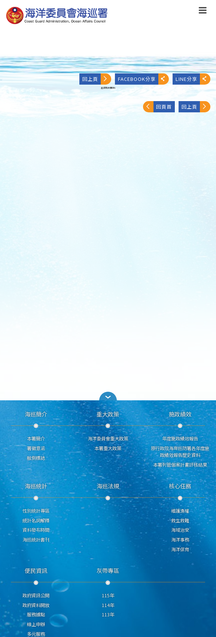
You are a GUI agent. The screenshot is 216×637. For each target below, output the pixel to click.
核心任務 (180, 486)
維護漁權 (180, 510)
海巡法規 (108, 486)
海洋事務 (180, 539)
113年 (108, 614)
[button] (203, 11)
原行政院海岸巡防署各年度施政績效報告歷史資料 (180, 451)
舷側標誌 (36, 458)
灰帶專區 (108, 570)
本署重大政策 (107, 448)
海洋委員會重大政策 (108, 438)
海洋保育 (180, 549)
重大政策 (108, 414)
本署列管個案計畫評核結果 (180, 464)
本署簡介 (36, 438)
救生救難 (180, 520)
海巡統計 (36, 486)
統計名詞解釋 (35, 520)
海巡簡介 (36, 414)
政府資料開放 (35, 605)
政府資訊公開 (35, 595)
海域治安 (180, 530)
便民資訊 (36, 570)
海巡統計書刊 (35, 539)
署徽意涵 (36, 448)
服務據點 (36, 614)
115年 (108, 595)
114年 (108, 605)
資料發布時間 (35, 530)
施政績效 (180, 414)
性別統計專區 (35, 510)
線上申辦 (36, 624)
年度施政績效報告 (180, 438)
